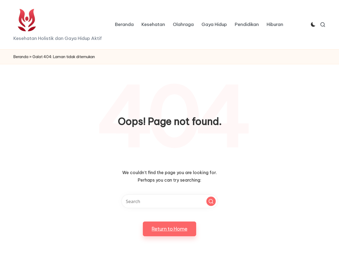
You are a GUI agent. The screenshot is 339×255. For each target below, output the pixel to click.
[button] (211, 201)
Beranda (20, 56)
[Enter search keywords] (169, 201)
